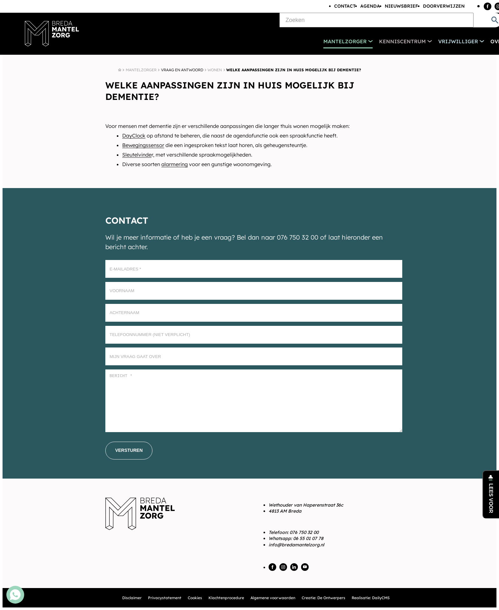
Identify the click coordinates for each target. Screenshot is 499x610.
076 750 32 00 (304, 532)
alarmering (174, 164)
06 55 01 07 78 (308, 538)
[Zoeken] (376, 20)
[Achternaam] (253, 313)
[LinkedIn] (294, 567)
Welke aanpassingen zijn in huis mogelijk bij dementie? (293, 69)
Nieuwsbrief (401, 6)
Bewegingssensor (143, 145)
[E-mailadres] (253, 269)
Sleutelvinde (136, 154)
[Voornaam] (253, 291)
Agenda (370, 6)
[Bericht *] (253, 400)
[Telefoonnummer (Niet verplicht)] (253, 335)
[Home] (119, 70)
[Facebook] (487, 6)
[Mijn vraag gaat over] (253, 356)
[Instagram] (283, 567)
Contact (344, 6)
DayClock (133, 135)
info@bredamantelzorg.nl (296, 545)
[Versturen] (128, 450)
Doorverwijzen (444, 6)
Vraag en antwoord (182, 69)
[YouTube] (305, 567)
